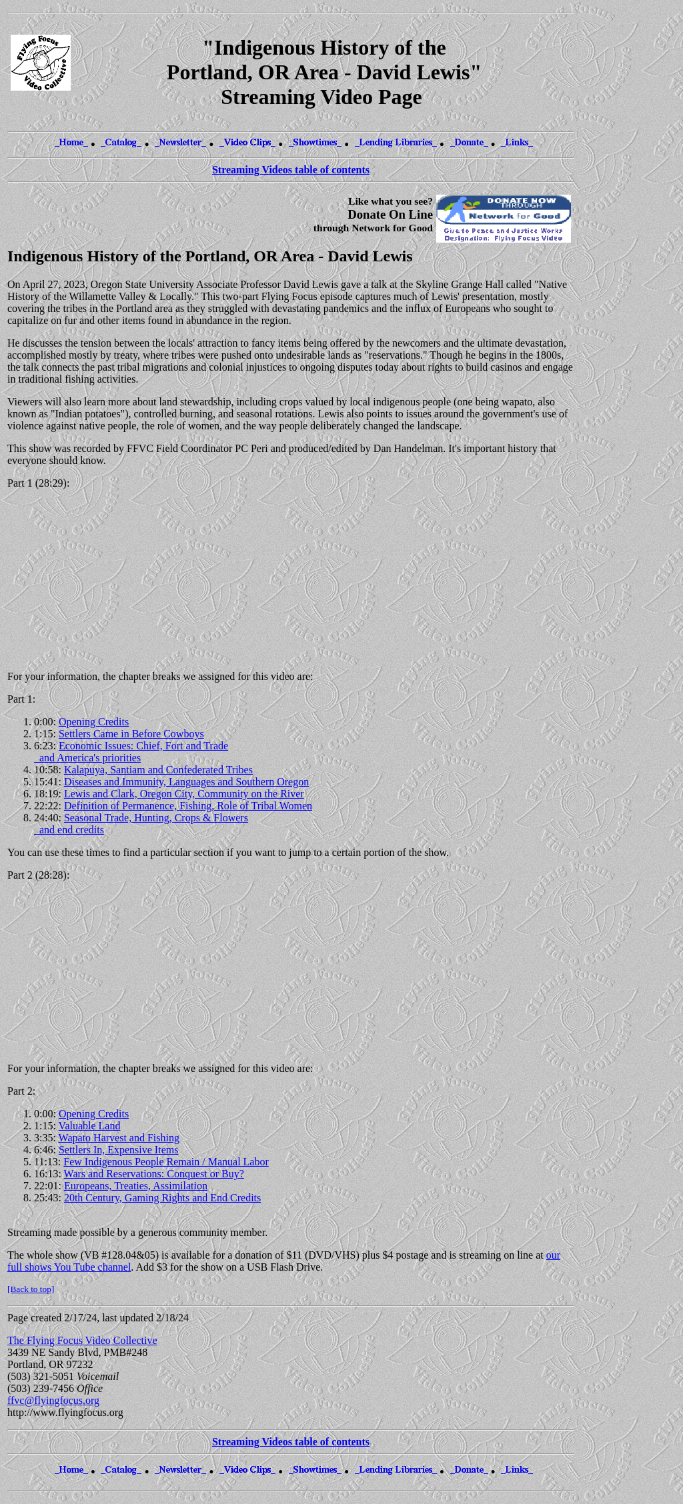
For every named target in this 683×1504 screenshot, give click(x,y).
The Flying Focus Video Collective (82, 1340)
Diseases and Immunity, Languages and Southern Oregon (186, 781)
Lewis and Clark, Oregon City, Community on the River (184, 793)
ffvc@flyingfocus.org (53, 1400)
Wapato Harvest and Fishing (119, 1137)
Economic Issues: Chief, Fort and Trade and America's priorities (131, 751)
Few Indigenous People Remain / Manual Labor (166, 1161)
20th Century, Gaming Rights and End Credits (162, 1197)
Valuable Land (90, 1125)
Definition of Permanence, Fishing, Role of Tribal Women (188, 805)
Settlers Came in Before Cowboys (131, 733)
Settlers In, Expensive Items (119, 1149)
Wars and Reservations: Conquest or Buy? (154, 1173)
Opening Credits (94, 721)
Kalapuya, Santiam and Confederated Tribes (158, 769)
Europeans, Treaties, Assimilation (135, 1185)
